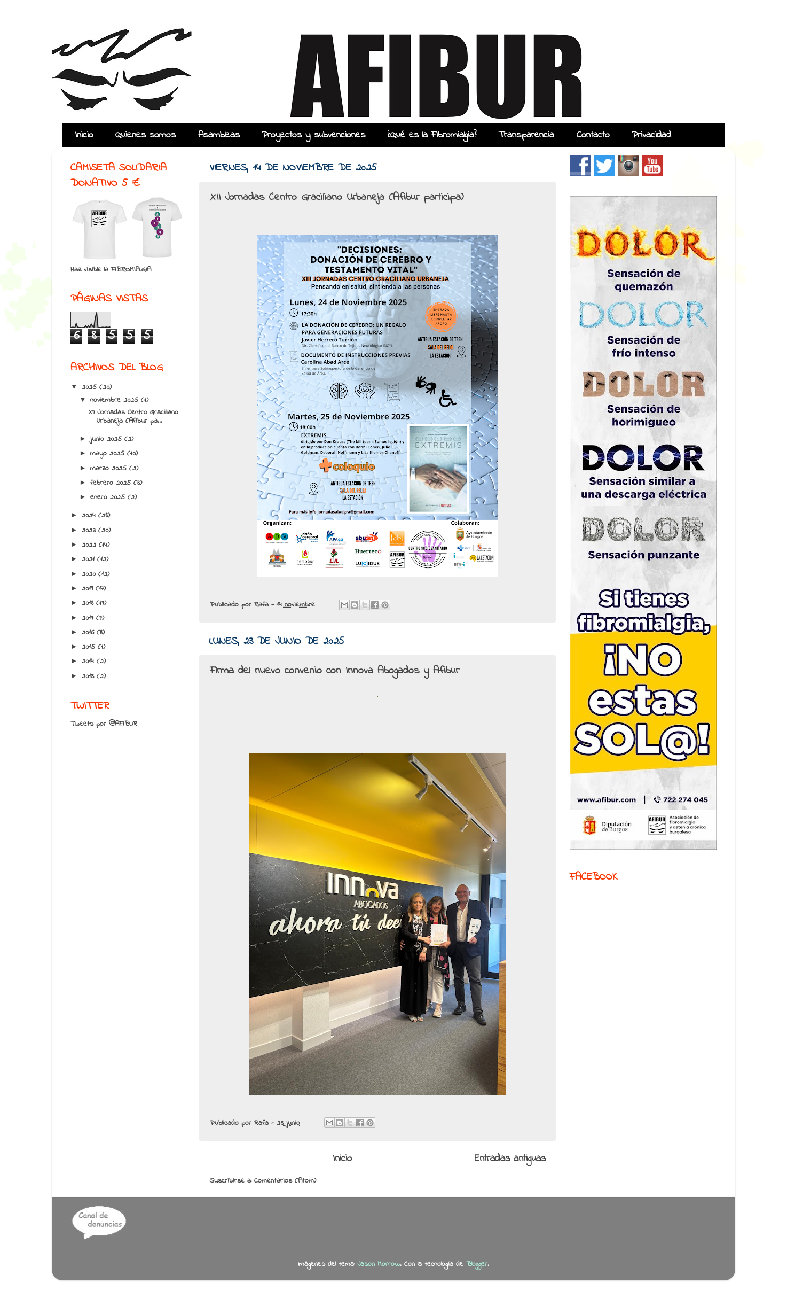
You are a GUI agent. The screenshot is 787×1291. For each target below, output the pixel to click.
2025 (90, 387)
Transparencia (526, 135)
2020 (90, 574)
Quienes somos (145, 135)
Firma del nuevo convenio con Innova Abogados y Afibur (334, 671)
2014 (89, 661)
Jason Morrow (378, 1264)
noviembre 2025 (115, 400)
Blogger (476, 1264)
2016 (89, 632)
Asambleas (219, 135)
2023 (90, 530)
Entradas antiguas (510, 1159)
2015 (90, 647)
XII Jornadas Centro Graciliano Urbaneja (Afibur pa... (133, 416)
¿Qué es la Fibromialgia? (432, 135)
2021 (89, 559)
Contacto (593, 135)
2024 (90, 515)
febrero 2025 (111, 483)
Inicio (84, 135)
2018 (89, 603)
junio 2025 (107, 439)
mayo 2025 (108, 453)
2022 (90, 545)
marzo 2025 (109, 468)
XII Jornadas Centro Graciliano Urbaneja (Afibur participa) (336, 197)
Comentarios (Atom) (285, 1181)
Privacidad (651, 135)
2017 (89, 618)
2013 (89, 676)
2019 (89, 589)
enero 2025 (109, 497)
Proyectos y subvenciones (313, 135)
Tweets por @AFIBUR (103, 724)
